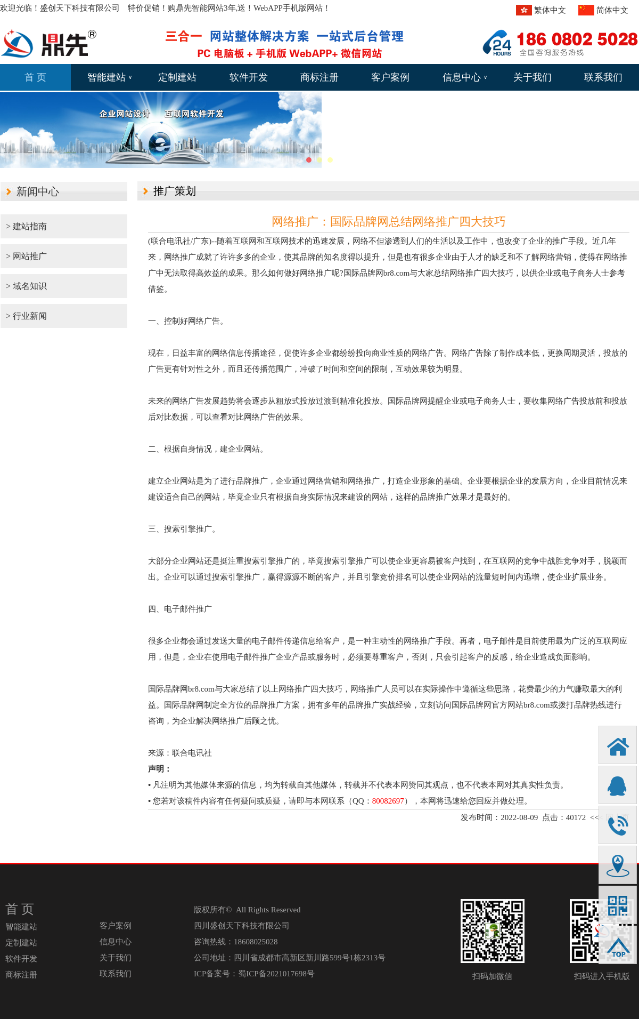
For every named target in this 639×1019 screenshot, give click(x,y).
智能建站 (109, 77)
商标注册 (319, 77)
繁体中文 (550, 10)
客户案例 (390, 77)
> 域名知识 (26, 286)
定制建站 (177, 77)
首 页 (35, 77)
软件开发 (249, 77)
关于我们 (532, 77)
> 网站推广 (26, 256)
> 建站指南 (26, 226)
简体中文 (612, 10)
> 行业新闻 (26, 315)
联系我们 (603, 77)
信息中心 (465, 77)
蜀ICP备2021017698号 (276, 973)
